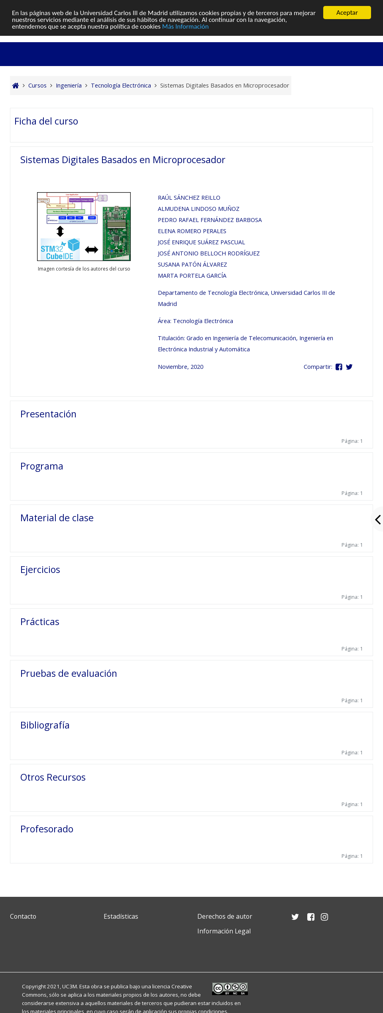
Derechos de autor (224, 916)
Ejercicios (40, 569)
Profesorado (46, 828)
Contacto (23, 916)
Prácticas (39, 621)
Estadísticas (121, 916)
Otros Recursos (53, 777)
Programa (41, 466)
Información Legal (224, 931)
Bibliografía (45, 725)
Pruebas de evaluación (68, 673)
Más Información (185, 26)
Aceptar (347, 12)
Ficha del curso (46, 121)
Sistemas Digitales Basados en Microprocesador (123, 159)
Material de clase (57, 517)
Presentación (48, 413)
